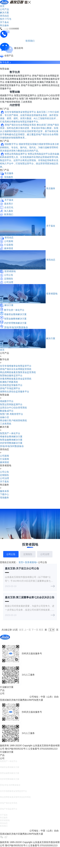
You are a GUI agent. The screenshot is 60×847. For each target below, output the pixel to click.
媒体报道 (8, 248)
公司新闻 (8, 241)
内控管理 (15, 105)
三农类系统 (26, 102)
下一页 (35, 629)
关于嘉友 (8, 200)
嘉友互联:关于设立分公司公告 (22, 568)
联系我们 (8, 214)
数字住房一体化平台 (14, 310)
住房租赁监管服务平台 (11, 385)
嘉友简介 (8, 203)
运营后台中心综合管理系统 (13, 407)
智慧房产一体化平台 (10, 433)
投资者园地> (31, 562)
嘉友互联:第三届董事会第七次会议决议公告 (29, 597)
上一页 (27, 629)
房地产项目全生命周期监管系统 (20, 125)
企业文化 (8, 207)
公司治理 (8, 282)
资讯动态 (4, 15)
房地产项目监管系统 (8, 803)
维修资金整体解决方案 (15, 314)
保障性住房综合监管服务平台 (14, 391)
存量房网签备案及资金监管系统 (20, 82)
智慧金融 (4, 68)
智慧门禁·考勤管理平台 (30, 98)
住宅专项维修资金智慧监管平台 (15, 75)
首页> (21, 562)
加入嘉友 (8, 211)
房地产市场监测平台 (31, 85)
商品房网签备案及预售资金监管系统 (23, 79)
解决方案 (4, 12)
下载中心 (4, 494)
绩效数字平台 (6, 95)
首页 (2, 6)
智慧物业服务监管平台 (11, 375)
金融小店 (47, 98)
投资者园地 (10, 271)
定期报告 (8, 278)
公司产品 (4, 9)
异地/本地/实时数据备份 (16, 327)
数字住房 (4, 62)
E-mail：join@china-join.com (14, 696)
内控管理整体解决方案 (15, 323)
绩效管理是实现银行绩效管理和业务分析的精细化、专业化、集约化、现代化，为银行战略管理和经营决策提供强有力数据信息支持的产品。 (29, 147)
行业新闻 (8, 244)
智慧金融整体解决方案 (15, 318)
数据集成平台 (12, 98)
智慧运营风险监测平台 (25, 95)
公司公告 (8, 275)
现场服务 (8, 177)
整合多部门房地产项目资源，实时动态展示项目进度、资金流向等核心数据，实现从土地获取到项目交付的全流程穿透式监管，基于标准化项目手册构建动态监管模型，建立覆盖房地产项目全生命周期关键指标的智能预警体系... (29, 131)
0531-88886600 (8, 641)
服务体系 (4, 491)
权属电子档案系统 (46, 82)
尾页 (41, 629)
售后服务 (8, 173)
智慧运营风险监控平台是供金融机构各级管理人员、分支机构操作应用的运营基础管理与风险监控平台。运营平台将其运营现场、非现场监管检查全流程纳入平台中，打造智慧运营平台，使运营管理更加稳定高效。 (29, 160)
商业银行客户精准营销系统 (13, 420)
